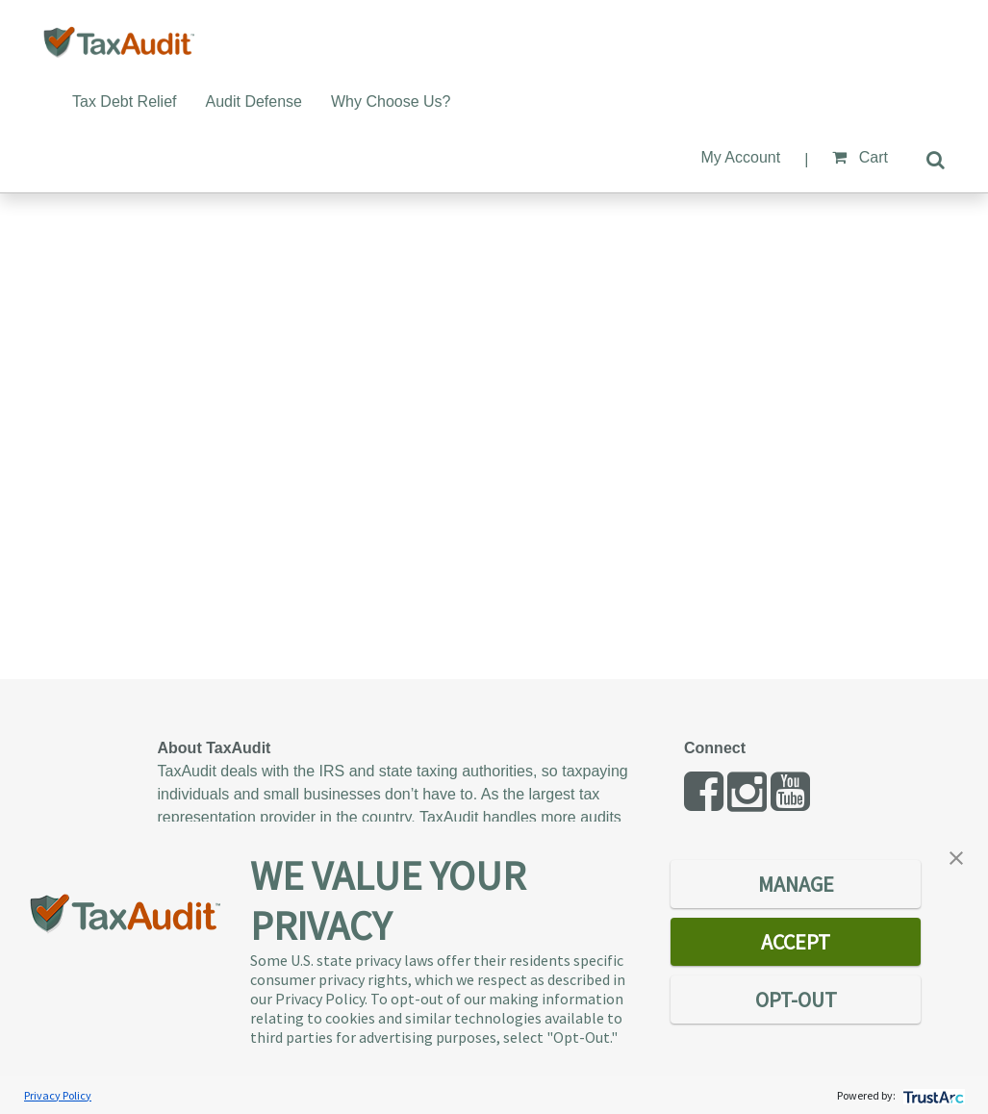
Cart (860, 157)
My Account (740, 157)
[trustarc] (932, 1095)
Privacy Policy (57, 1095)
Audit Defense (254, 101)
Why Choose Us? (391, 101)
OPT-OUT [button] (796, 999)
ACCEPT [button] (795, 941)
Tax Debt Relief (124, 101)
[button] (956, 856)
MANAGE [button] (796, 884)
